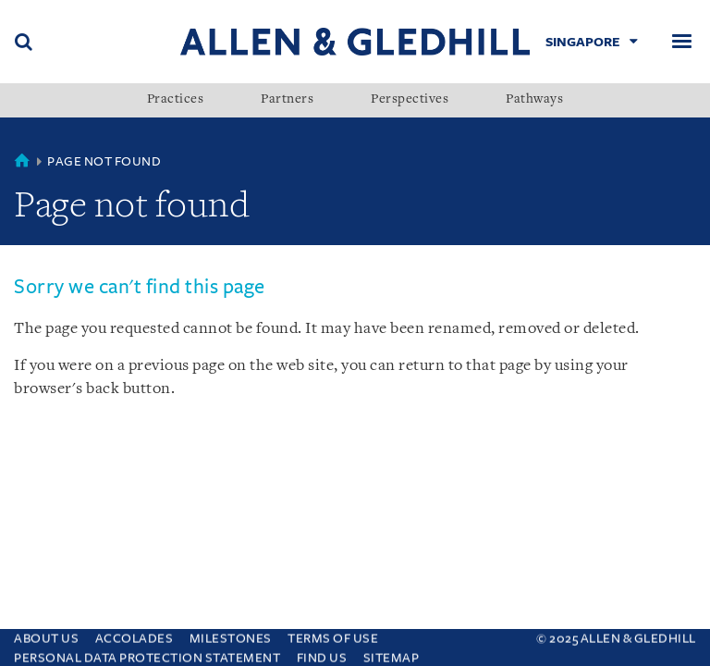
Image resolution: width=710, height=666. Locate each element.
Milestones (231, 637)
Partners (287, 99)
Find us (322, 656)
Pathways (534, 99)
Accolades (134, 637)
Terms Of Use (333, 637)
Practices (175, 99)
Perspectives (409, 99)
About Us (46, 637)
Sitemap (391, 656)
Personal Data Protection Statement (147, 656)
